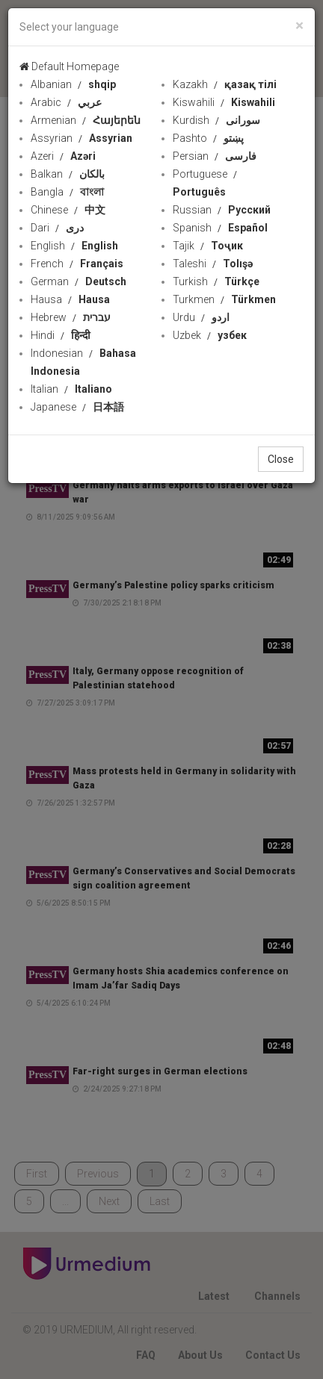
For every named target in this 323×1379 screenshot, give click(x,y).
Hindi (60, 335)
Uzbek (210, 335)
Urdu (201, 317)
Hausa (70, 299)
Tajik (208, 246)
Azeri (63, 156)
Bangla (67, 192)
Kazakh (225, 84)
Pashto (208, 138)
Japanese (77, 407)
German (78, 281)
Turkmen (224, 299)
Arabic (66, 102)
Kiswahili (224, 102)
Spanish (220, 228)
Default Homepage (69, 66)
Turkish (216, 281)
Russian (222, 210)
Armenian (86, 120)
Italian (71, 389)
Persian (214, 156)
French (77, 264)
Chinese (68, 210)
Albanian (73, 84)
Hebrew (71, 317)
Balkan (68, 174)
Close (281, 459)
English (74, 246)
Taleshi (213, 264)
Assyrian (81, 138)
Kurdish (216, 120)
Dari (57, 228)
